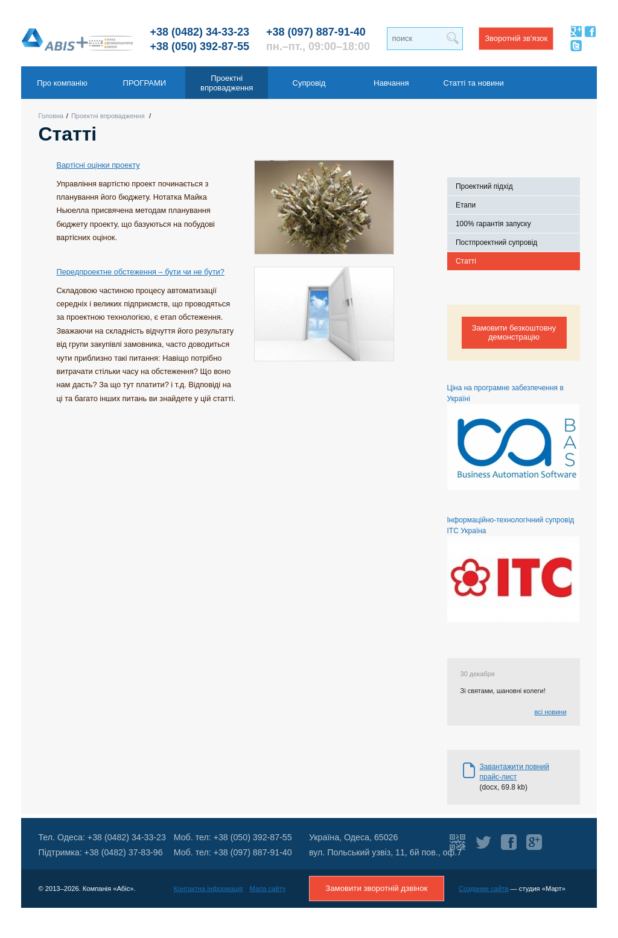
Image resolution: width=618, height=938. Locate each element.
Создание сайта (484, 888)
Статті (466, 261)
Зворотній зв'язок (516, 38)
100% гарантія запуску (493, 224)
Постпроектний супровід (496, 242)
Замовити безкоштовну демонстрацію (514, 332)
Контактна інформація (208, 888)
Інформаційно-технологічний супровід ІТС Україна (513, 569)
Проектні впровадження (108, 115)
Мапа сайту (268, 888)
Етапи (466, 205)
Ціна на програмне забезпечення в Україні (513, 437)
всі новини (550, 711)
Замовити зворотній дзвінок (376, 888)
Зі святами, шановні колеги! (503, 690)
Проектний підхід (484, 186)
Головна (50, 115)
